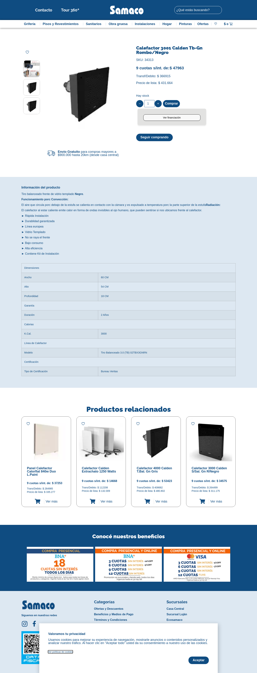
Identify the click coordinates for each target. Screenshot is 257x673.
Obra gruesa (119, 24)
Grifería (30, 24)
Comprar (171, 103)
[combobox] (198, 10)
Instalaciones (146, 24)
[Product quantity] (149, 103)
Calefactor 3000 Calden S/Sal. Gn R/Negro (209, 469)
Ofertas (203, 24)
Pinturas (185, 24)
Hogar (167, 24)
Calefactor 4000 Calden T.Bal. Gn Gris (154, 469)
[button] (23, 561)
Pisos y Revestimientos (61, 24)
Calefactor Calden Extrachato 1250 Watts (99, 469)
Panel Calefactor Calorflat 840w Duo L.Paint (41, 471)
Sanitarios (94, 24)
